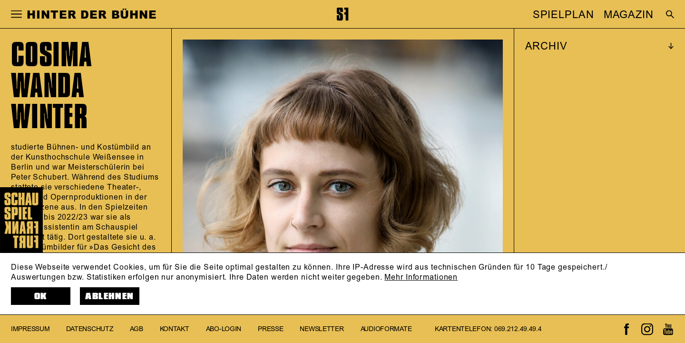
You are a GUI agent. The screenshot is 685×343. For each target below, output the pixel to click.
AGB (136, 329)
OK (40, 296)
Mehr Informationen (421, 277)
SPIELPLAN (563, 14)
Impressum (30, 329)
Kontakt (174, 329)
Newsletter (321, 329)
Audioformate (386, 329)
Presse (270, 329)
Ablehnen (109, 296)
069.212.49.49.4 (518, 329)
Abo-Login (223, 329)
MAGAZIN (629, 14)
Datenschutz (89, 329)
